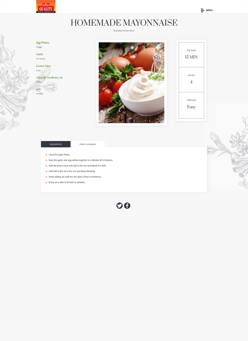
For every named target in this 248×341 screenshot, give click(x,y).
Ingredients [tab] (56, 144)
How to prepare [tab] (88, 144)
